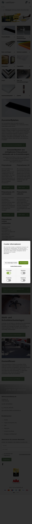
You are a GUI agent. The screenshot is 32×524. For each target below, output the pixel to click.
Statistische (23, 279)
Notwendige (8, 272)
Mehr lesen (6, 253)
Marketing (23, 272)
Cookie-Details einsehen (16, 266)
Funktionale (8, 279)
